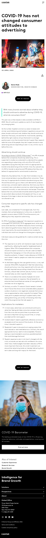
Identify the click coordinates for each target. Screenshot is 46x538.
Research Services (8, 465)
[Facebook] (6, 517)
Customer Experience (9, 462)
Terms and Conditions (8, 525)
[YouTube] (9, 517)
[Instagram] (3, 517)
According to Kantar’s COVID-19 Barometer (16, 155)
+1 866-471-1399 (8, 512)
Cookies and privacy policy (9, 527)
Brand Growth (7, 468)
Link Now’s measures (16, 221)
